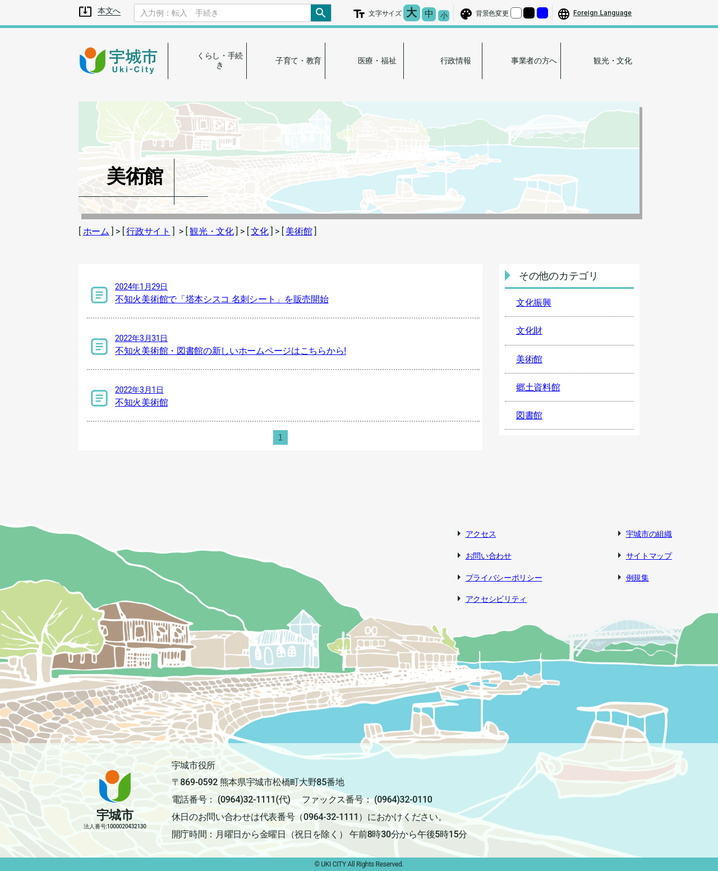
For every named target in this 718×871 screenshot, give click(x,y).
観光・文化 (212, 231)
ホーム (96, 231)
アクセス (481, 533)
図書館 (529, 415)
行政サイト (148, 231)
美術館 (299, 231)
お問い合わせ (489, 555)
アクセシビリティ (496, 599)
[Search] (223, 12)
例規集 (637, 577)
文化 (259, 231)
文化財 (529, 330)
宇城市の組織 (649, 533)
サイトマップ (649, 555)
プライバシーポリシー (504, 577)
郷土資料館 (538, 387)
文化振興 (533, 302)
